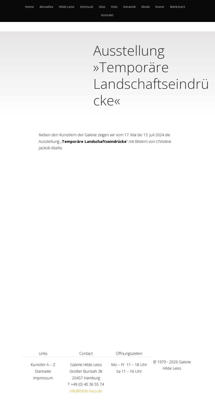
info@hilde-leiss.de (86, 390)
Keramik (129, 7)
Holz (114, 7)
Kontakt (107, 15)
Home (29, 7)
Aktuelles (46, 7)
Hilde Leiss (66, 7)
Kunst (159, 7)
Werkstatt (177, 7)
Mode (145, 7)
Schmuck (86, 7)
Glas (102, 7)
